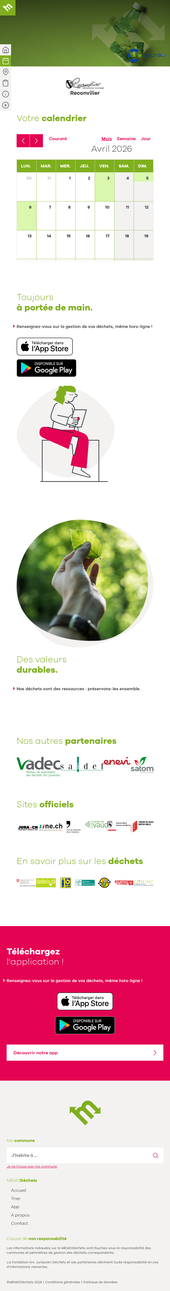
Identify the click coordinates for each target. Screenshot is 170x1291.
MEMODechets (85, 1113)
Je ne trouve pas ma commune (32, 1166)
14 (49, 235)
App (15, 1206)
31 (49, 178)
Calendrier (5, 60)
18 (127, 235)
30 (29, 178)
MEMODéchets (7, 8)
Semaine (126, 138)
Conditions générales (62, 1282)
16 (88, 235)
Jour (146, 138)
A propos (20, 1215)
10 (107, 207)
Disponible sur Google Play (46, 368)
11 (127, 207)
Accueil (18, 1190)
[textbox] (77, 1155)
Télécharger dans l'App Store (45, 346)
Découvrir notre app (36, 1052)
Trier (16, 1198)
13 (30, 235)
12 (147, 207)
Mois (107, 138)
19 (146, 235)
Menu (162, 8)
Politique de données (100, 1282)
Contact (19, 1223)
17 (108, 235)
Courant (58, 138)
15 (69, 235)
